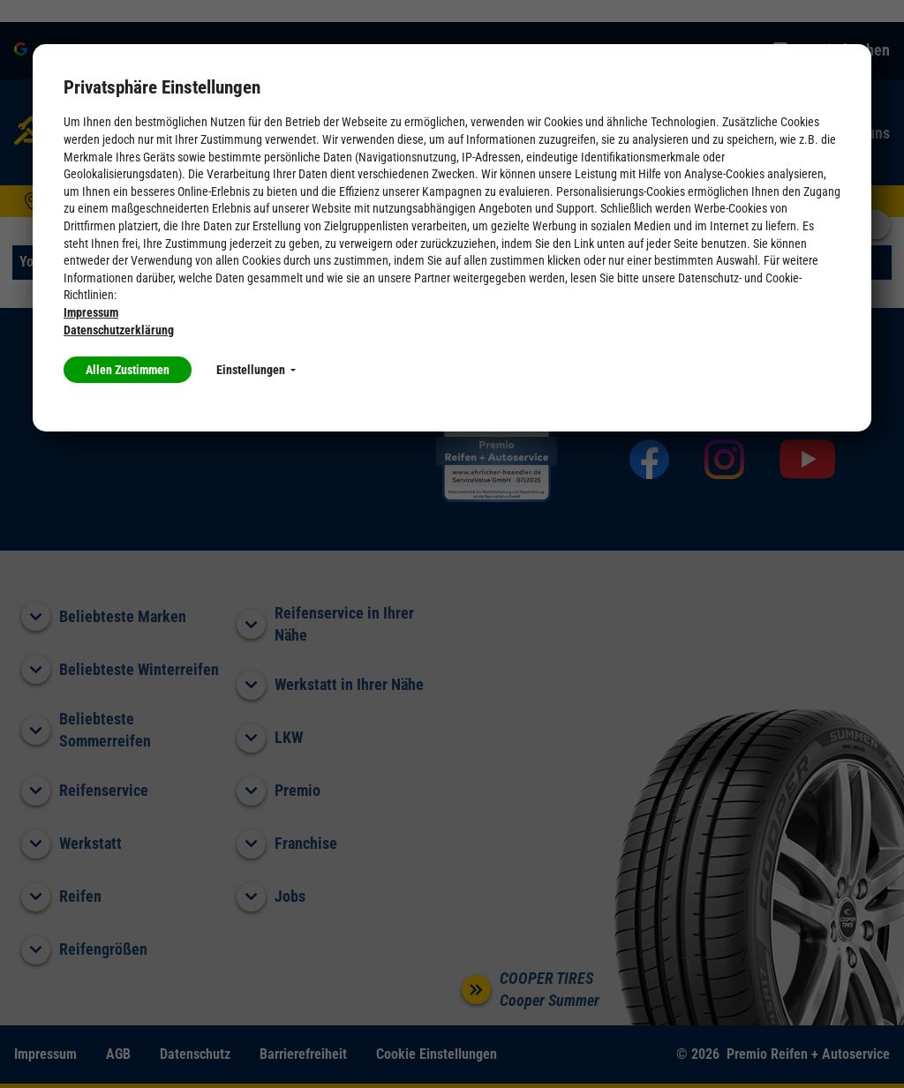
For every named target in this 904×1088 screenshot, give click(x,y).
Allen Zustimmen (128, 370)
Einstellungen (256, 370)
